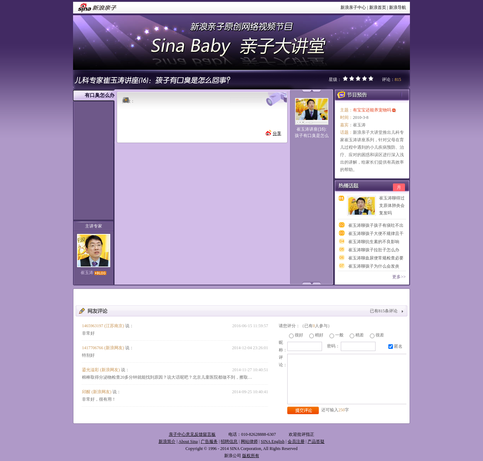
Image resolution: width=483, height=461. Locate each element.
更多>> (399, 276)
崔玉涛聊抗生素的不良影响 (373, 241)
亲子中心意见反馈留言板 (192, 434)
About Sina (188, 441)
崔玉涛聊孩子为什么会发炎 (373, 266)
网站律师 (249, 441)
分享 (277, 133)
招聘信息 (229, 441)
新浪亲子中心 (353, 7)
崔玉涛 (93, 272)
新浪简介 (167, 441)
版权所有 (250, 455)
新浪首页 (377, 7)
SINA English (272, 441)
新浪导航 (397, 7)
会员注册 (296, 441)
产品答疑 (315, 441)
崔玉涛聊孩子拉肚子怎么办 (373, 249)
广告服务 (209, 441)
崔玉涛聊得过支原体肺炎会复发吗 (392, 205)
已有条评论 (384, 310)
